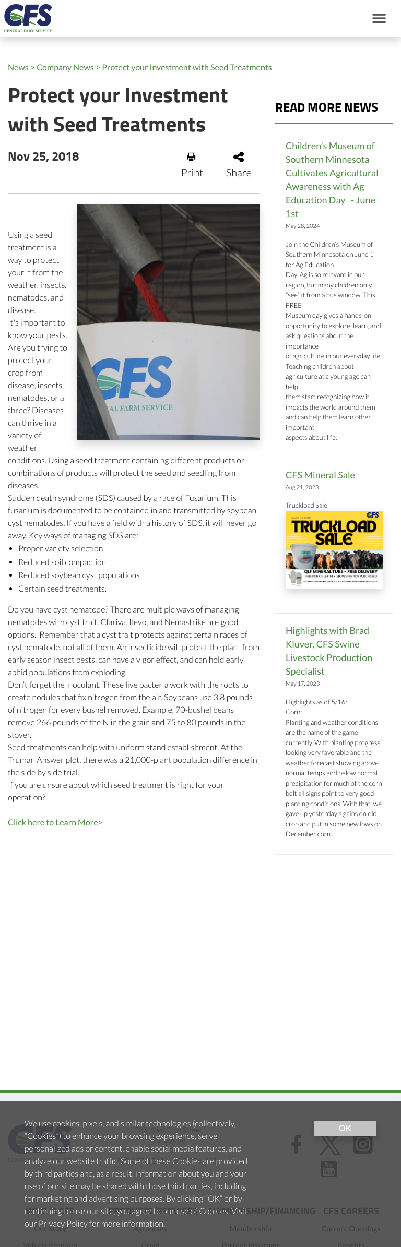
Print (192, 165)
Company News (65, 68)
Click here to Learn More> (55, 823)
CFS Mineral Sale (320, 475)
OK (345, 1128)
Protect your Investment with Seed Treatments (187, 68)
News (18, 68)
